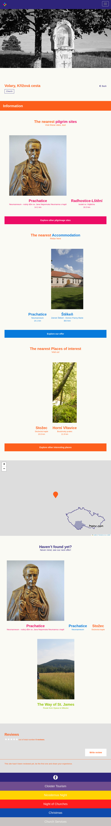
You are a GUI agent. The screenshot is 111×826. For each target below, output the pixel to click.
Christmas (55, 812)
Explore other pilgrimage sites (55, 220)
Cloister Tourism (55, 786)
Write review (96, 752)
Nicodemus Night (55, 795)
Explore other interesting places (55, 447)
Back (102, 86)
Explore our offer (55, 334)
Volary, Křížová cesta (22, 86)
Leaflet (94, 535)
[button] (55, 495)
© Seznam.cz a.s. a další (104, 535)
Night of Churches (55, 804)
